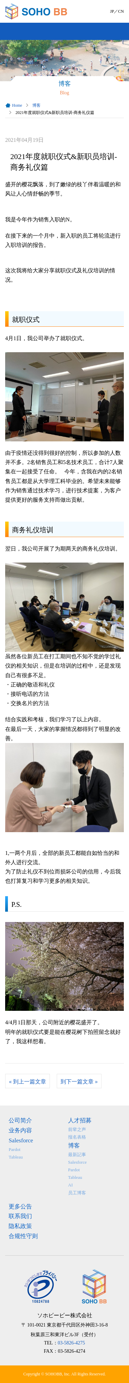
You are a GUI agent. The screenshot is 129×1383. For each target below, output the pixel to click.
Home (17, 105)
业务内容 (20, 1130)
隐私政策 (20, 1226)
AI (70, 1184)
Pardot (14, 1149)
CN (121, 11)
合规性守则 (23, 1236)
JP (112, 11)
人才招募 (80, 1120)
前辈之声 (77, 1129)
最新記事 (77, 1154)
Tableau (16, 1157)
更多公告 (20, 1206)
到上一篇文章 (27, 1082)
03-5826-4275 (71, 1342)
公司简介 (20, 1120)
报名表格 (77, 1137)
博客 (36, 105)
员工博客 (77, 1192)
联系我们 (20, 1216)
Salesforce (21, 1140)
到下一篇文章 (79, 1082)
